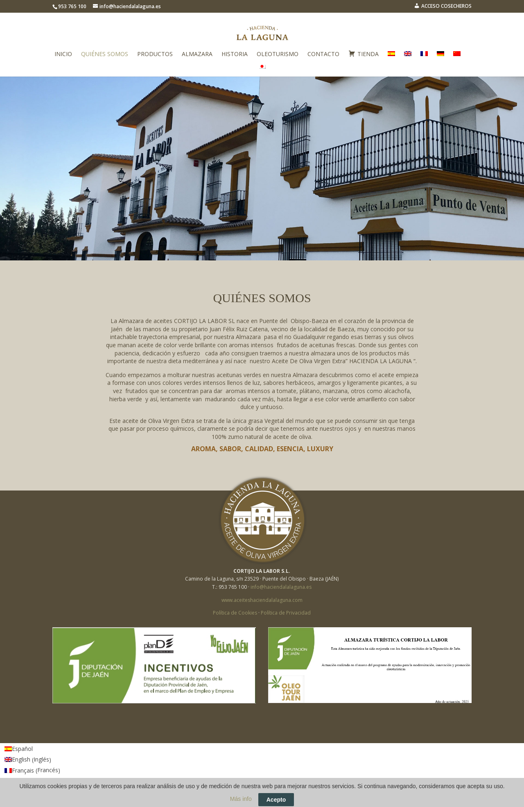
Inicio (63, 54)
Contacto (323, 54)
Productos (155, 54)
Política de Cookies (235, 612)
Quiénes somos (104, 54)
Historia (234, 54)
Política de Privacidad (286, 612)
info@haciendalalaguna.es (281, 586)
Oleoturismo (277, 54)
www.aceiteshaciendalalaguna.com (262, 600)
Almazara (197, 54)
